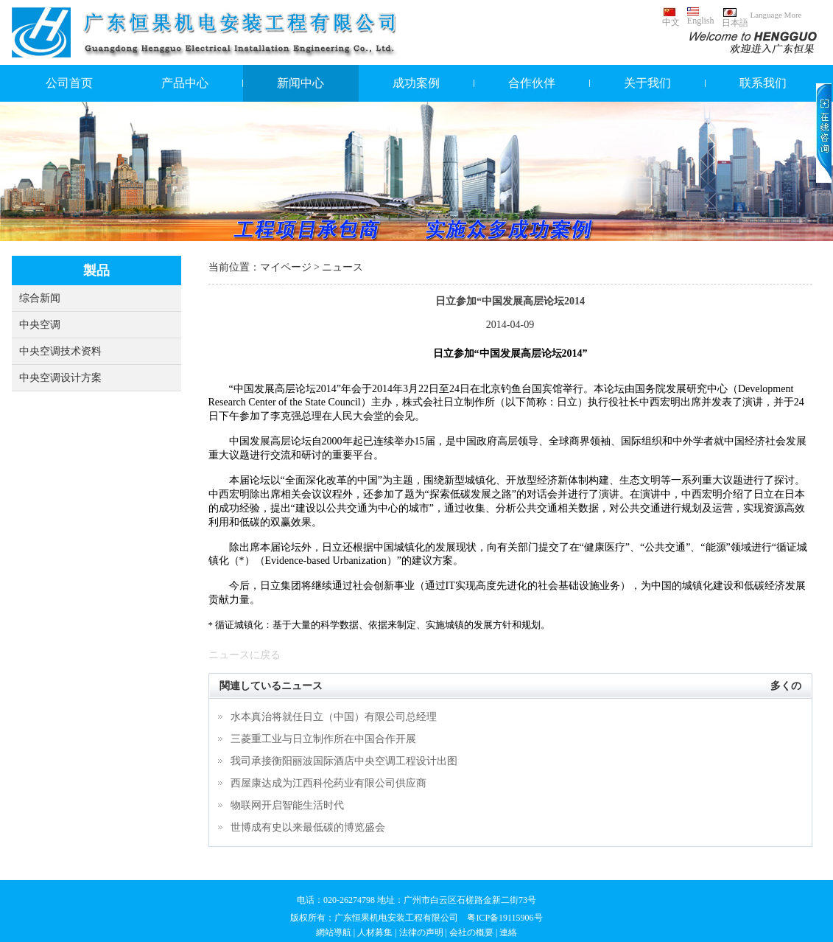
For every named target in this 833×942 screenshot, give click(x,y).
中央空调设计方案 (60, 377)
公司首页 (69, 83)
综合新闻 (39, 298)
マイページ (286, 267)
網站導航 (333, 932)
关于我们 (647, 83)
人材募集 (375, 932)
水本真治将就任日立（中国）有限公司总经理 (334, 716)
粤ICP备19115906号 (504, 918)
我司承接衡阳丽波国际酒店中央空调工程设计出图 (344, 761)
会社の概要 (471, 932)
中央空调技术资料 (60, 351)
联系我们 (763, 83)
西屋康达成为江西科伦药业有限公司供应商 (328, 783)
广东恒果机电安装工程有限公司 (396, 918)
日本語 (735, 17)
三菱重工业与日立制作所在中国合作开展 (323, 738)
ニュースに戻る (244, 654)
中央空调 (39, 324)
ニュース (342, 267)
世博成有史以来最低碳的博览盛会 (308, 827)
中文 (671, 17)
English (700, 16)
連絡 (508, 932)
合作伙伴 (531, 83)
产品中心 (184, 83)
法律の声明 (421, 932)
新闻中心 (300, 83)
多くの (785, 685)
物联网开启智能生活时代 (287, 805)
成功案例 (416, 83)
